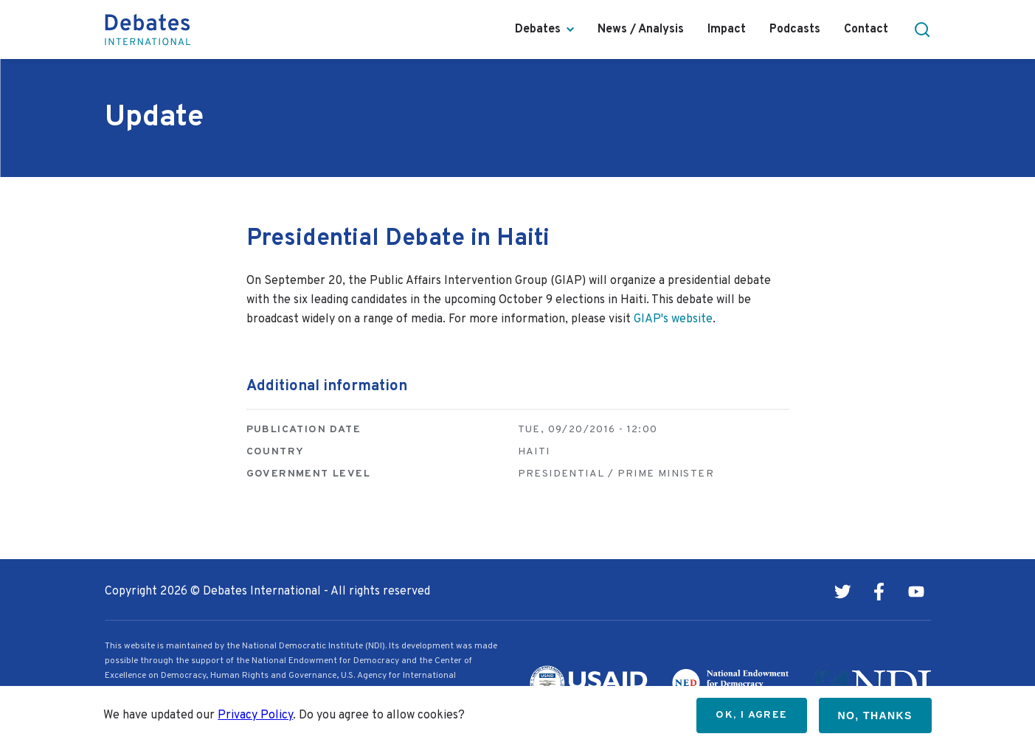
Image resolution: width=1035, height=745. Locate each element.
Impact (726, 29)
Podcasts (794, 29)
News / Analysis (641, 29)
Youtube (916, 591)
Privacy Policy (255, 715)
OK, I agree (751, 715)
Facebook (879, 591)
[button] (922, 29)
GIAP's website (673, 319)
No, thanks (875, 715)
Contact (866, 29)
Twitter (842, 591)
